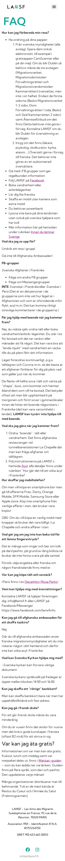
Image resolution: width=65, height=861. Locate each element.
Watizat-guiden (49, 761)
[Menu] (54, 6)
